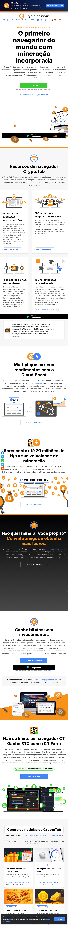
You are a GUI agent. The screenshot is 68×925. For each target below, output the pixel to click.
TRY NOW (35, 85)
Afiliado (25, 19)
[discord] (38, 20)
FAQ (12, 19)
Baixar (5, 19)
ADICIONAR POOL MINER (34, 504)
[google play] (34, 667)
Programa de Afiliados (54, 549)
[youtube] (55, 20)
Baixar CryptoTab (35, 661)
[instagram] (52, 20)
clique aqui (50, 89)
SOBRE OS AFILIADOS (34, 564)
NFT (7, 20)
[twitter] (48, 20)
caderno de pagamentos (44, 680)
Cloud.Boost (39, 383)
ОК (60, 919)
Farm (32, 19)
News (18, 19)
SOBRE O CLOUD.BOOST (34, 422)
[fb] (41, 20)
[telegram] (45, 20)
